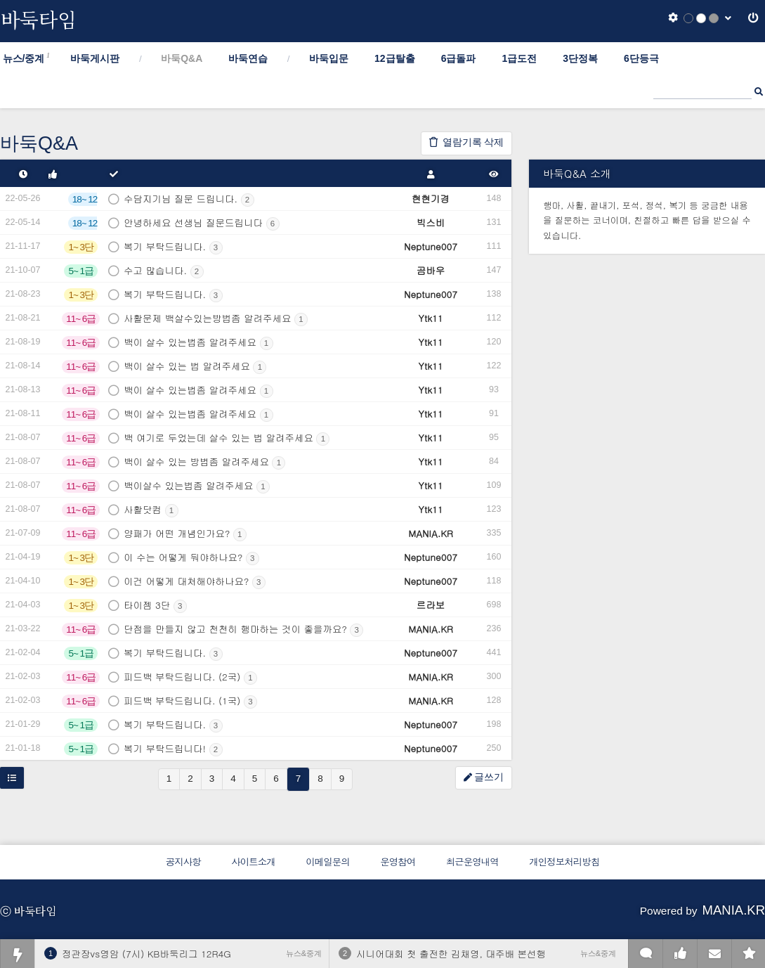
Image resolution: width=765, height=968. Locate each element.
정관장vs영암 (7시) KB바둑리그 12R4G (146, 953)
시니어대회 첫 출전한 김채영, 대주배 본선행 (451, 953)
